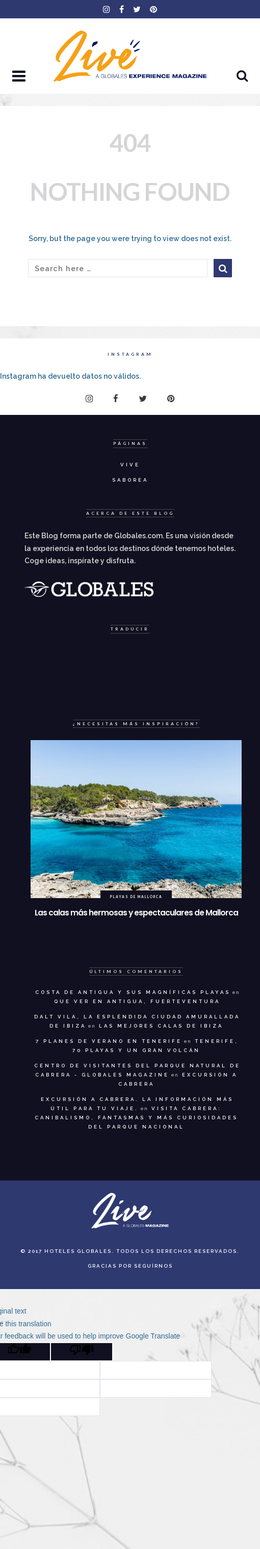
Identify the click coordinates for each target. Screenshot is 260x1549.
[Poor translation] (81, 1352)
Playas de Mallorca (136, 897)
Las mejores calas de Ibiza (161, 1026)
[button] (20, 77)
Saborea (130, 480)
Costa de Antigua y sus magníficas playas (132, 992)
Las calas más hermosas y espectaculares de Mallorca (136, 912)
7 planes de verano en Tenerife (109, 1041)
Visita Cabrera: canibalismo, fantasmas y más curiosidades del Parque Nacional (136, 1118)
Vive (130, 464)
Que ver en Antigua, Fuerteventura (137, 1001)
